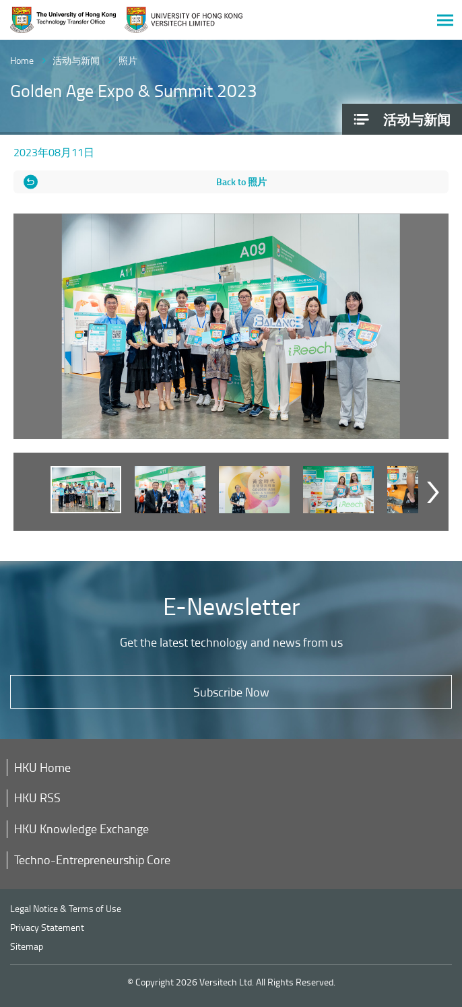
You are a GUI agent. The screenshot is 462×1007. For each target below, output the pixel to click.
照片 (128, 60)
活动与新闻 (76, 60)
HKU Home (42, 767)
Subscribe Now (231, 692)
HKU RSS (37, 797)
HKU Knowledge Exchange (81, 828)
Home (22, 60)
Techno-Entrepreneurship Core (92, 859)
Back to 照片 (241, 181)
